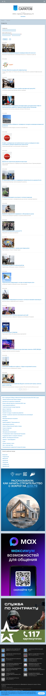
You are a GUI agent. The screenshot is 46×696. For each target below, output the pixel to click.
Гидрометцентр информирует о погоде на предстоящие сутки (18, 282)
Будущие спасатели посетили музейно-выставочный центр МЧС (18, 88)
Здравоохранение (6, 410)
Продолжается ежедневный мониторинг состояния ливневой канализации (21, 299)
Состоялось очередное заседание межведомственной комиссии (19, 53)
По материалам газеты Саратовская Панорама (13, 433)
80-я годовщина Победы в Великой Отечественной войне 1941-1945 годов (20, 397)
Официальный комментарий (9, 431)
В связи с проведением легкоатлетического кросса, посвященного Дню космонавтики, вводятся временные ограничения (20, 143)
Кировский (5, 460)
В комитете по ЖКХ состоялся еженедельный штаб (15, 315)
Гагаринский (5, 456)
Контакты (4, 687)
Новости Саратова (6, 428)
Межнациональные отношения (9, 418)
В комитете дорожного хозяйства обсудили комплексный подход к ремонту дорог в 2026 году (21, 384)
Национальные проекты (8, 424)
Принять (41, 693)
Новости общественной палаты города (12, 426)
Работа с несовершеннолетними (10, 437)
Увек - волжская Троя (7, 445)
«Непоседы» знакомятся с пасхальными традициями (15, 248)
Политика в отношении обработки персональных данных (16, 688)
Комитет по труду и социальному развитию (12, 412)
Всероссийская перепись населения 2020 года (13, 403)
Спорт (3, 441)
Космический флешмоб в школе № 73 (12, 231)
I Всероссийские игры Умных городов (11, 399)
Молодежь (5, 420)
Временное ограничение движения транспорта (14, 161)
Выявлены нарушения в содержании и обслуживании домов (18, 213)
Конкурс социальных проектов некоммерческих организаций (17, 414)
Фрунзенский (5, 466)
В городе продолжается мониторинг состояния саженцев (17, 197)
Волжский (4, 454)
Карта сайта (10, 687)
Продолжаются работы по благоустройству (13, 265)
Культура (4, 416)
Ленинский (5, 462)
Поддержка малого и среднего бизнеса (12, 435)
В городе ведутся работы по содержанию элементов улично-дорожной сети (21, 180)
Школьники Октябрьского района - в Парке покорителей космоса (19, 366)
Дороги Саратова (6, 409)
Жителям (23, 16)
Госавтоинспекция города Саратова (11, 407)
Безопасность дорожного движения (11, 401)
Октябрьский (5, 464)
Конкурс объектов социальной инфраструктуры (14, 70)
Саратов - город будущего (8, 439)
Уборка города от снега (8, 443)
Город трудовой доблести (8, 405)
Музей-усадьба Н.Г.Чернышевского (11, 422)
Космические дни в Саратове (9, 332)
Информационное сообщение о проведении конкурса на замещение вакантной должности (23, 125)
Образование (5, 430)
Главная (2, 20)
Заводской (5, 458)
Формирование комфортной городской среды (14, 447)
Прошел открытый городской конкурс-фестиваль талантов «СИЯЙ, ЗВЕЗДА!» (21, 349)
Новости (8, 20)
